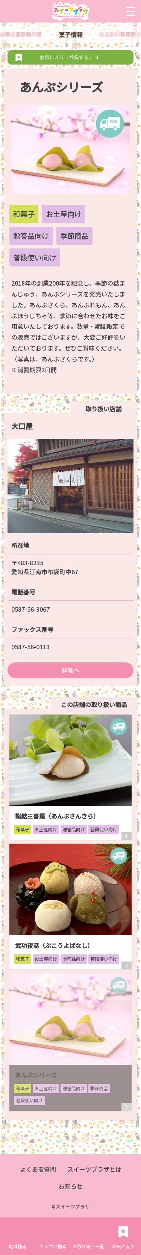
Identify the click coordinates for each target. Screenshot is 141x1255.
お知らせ (71, 1185)
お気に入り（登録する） (70, 57)
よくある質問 (38, 1169)
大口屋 (22, 426)
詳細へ (71, 669)
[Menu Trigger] (130, 11)
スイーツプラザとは (94, 1169)
